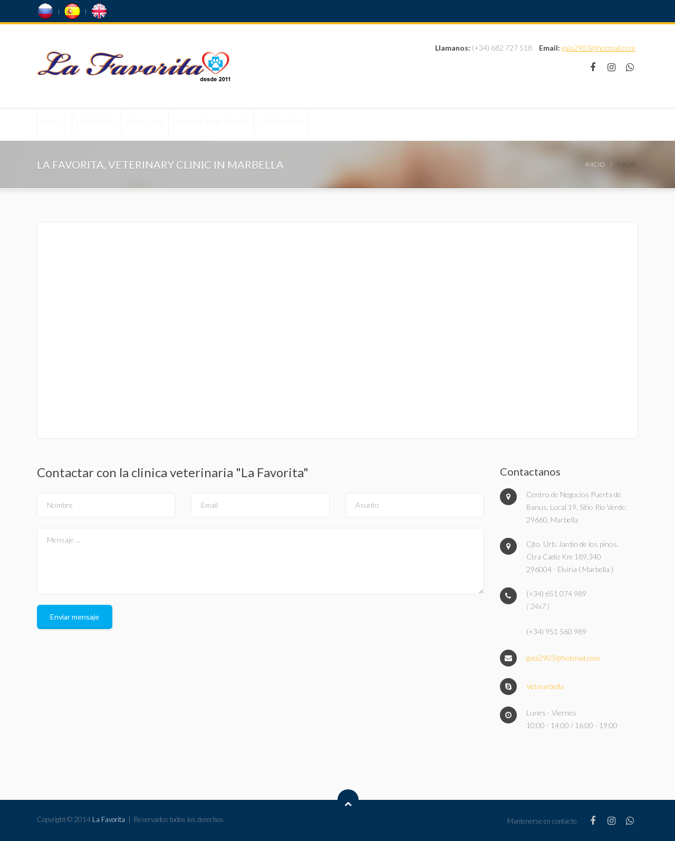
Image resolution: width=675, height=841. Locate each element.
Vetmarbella (545, 686)
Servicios (184, 124)
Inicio (62, 124)
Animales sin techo (266, 124)
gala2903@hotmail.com (598, 47)
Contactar (353, 124)
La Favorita (108, 819)
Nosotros (119, 124)
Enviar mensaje (74, 616)
